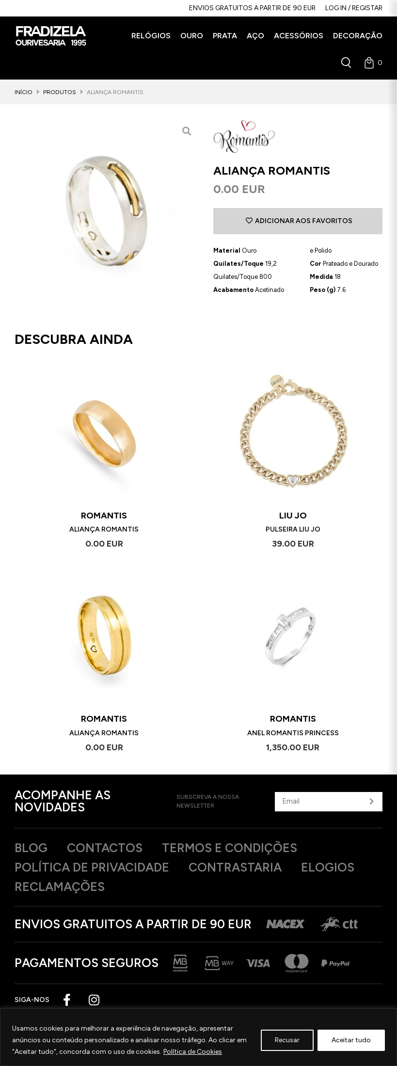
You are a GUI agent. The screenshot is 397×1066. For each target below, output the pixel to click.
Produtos (59, 92)
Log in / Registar (353, 8)
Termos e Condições (229, 847)
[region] (198, 1037)
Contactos (105, 847)
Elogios (327, 867)
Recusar (287, 1040)
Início (23, 92)
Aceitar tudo (351, 1040)
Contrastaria (235, 867)
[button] (151, 36)
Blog (31, 847)
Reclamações (60, 886)
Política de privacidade (92, 867)
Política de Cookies (192, 1052)
